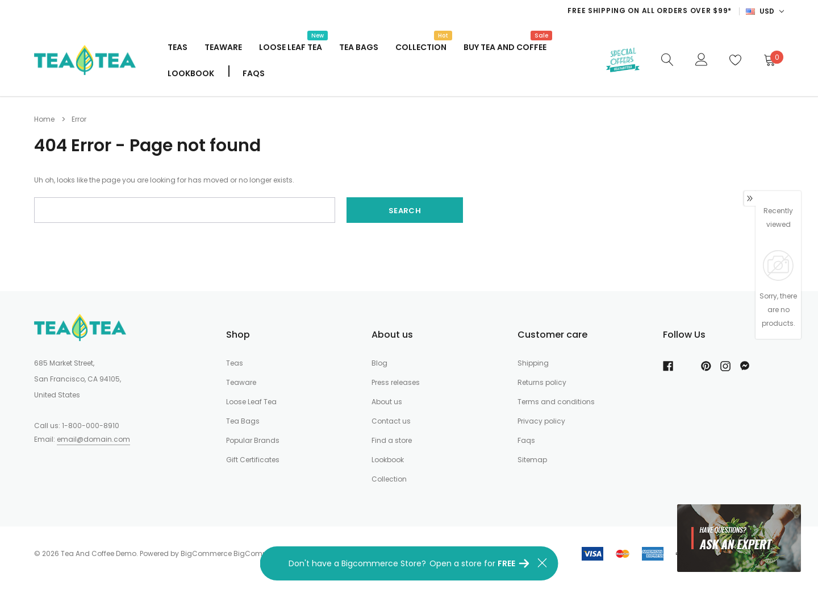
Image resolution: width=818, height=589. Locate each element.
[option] (505, 11)
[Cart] (769, 60)
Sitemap (532, 459)
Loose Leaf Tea (290, 46)
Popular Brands (252, 440)
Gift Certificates (252, 459)
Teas (177, 47)
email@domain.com (93, 439)
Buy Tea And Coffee (505, 46)
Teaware (223, 47)
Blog (379, 363)
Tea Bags (358, 47)
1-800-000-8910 (90, 425)
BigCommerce (206, 553)
